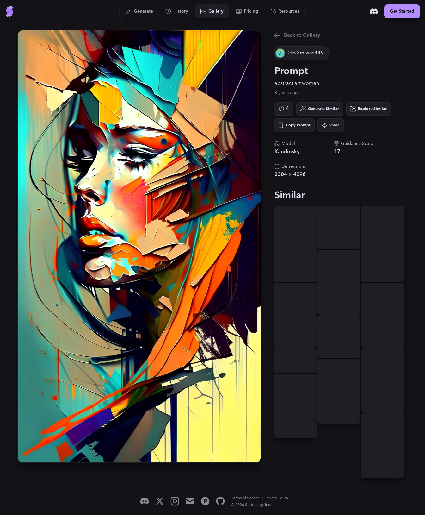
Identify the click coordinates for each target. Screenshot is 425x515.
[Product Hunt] (205, 501)
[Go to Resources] (284, 11)
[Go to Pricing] (247, 11)
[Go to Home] (9, 11)
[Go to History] (176, 11)
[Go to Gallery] (212, 11)
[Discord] (373, 11)
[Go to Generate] (139, 11)
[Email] (190, 501)
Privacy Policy (276, 498)
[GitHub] (220, 501)
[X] (159, 501)
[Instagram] (174, 501)
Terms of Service (245, 498)
